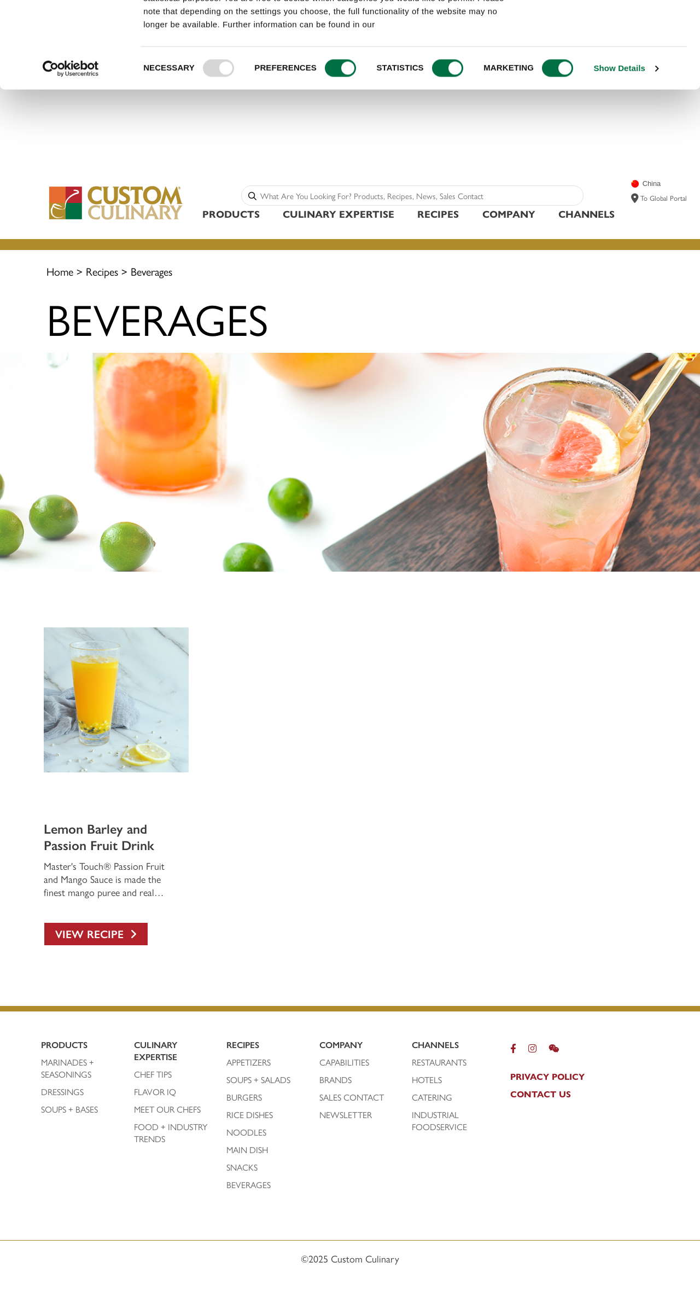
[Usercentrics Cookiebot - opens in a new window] (71, 150)
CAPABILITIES (344, 1062)
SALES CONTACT (351, 1097)
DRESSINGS (62, 1092)
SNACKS (242, 1167)
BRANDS (335, 1080)
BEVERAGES (248, 1185)
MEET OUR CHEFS (167, 1109)
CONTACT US (540, 1094)
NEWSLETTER (345, 1115)
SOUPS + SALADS (258, 1080)
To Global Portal (663, 198)
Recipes (438, 213)
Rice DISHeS (249, 1115)
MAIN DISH (247, 1150)
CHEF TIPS (153, 1074)
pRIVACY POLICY (547, 1077)
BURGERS (244, 1097)
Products (231, 213)
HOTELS (427, 1080)
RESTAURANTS (439, 1062)
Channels (586, 213)
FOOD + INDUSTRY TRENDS (170, 1133)
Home (59, 271)
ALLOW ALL (609, 27)
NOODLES (246, 1132)
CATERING (432, 1097)
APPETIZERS (248, 1062)
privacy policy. (407, 105)
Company (508, 213)
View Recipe (96, 933)
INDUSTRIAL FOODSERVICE (439, 1121)
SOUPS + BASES (69, 1109)
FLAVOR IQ (155, 1092)
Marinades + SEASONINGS (67, 1068)
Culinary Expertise (338, 213)
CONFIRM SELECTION (608, 59)
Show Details (619, 149)
